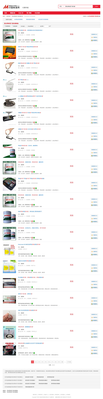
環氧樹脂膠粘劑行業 (29, 386)
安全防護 (37, 13)
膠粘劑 (22, 32)
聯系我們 (40, 394)
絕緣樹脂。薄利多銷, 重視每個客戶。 (30, 211)
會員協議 (63, 394)
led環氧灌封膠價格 (18, 19)
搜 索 (96, 6)
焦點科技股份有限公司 (45, 397)
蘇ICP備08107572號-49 (66, 397)
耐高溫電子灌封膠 (29, 377)
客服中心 (46, 394)
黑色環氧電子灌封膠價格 (12, 390)
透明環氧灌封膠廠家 (55, 383)
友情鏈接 (68, 394)
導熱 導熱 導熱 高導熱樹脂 (31, 178)
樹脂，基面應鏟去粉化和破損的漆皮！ (30, 30)
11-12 (53, 364)
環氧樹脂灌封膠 (40, 377)
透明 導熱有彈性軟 (28, 46)
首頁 (5, 13)
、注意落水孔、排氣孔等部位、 (32, 228)
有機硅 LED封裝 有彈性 (29, 129)
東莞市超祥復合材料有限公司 (24, 287)
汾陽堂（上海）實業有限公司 (24, 39)
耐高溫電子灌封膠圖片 (30, 380)
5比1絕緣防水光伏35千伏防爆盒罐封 (31, 343)
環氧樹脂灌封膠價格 (30, 19)
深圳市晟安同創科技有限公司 (24, 254)
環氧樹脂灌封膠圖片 (43, 380)
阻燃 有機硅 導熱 (28, 63)
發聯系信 (94, 37)
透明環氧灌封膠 (50, 377)
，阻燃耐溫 (25, 326)
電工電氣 (29, 13)
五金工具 (20, 13)
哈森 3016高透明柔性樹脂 (27, 310)
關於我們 (35, 394)
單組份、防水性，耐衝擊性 (28, 145)
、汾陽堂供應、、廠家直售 (30, 162)
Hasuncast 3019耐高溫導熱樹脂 (29, 244)
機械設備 (12, 13)
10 (62, 361)
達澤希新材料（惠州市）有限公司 (25, 352)
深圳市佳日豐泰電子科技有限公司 (25, 56)
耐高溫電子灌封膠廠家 (30, 383)
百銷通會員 (7, 26)
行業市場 (25, 7)
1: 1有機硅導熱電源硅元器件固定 (30, 96)
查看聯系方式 (94, 34)
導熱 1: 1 (23, 79)
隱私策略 (57, 394)
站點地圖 (52, 394)
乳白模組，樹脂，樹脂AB (31, 277)
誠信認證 (14, 26)
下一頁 (69, 361)
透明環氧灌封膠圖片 (55, 380)
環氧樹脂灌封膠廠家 (43, 383)
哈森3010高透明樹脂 (26, 260)
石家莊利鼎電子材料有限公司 (24, 336)
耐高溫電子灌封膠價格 (43, 19)
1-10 (50, 364)
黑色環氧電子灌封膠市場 (17, 16)
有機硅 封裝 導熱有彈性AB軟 (29, 112)
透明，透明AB (25, 293)
